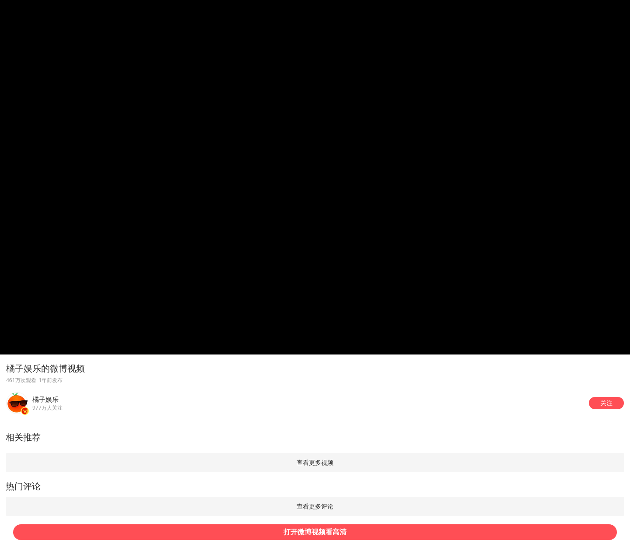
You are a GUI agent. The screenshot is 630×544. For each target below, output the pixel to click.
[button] (606, 403)
